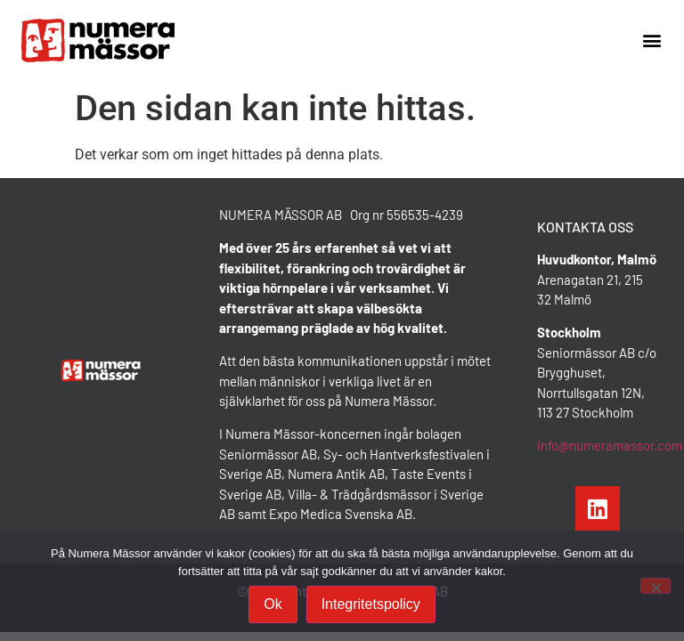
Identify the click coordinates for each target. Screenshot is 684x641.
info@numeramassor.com (609, 445)
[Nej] (655, 586)
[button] (651, 40)
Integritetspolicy (371, 604)
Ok (272, 604)
